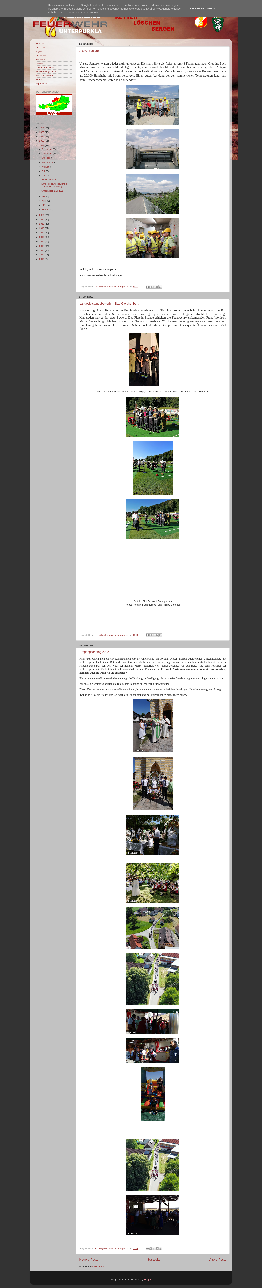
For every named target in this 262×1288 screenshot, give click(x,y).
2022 (42, 145)
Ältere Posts (217, 1259)
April (44, 201)
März (45, 205)
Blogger (147, 1279)
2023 (42, 141)
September (48, 162)
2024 (42, 136)
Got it (211, 8)
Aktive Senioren (89, 50)
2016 (42, 237)
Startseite (153, 1259)
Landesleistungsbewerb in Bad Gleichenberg (109, 303)
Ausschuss (41, 47)
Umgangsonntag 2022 (94, 652)
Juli (44, 171)
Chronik (40, 63)
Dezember (47, 149)
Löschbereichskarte (45, 67)
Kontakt (39, 79)
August (46, 167)
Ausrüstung (41, 55)
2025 (42, 132)
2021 (42, 215)
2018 (42, 228)
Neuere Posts (88, 1259)
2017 (42, 232)
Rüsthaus (40, 59)
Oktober (46, 158)
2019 (42, 224)
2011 (42, 259)
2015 (42, 241)
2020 (42, 219)
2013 (42, 250)
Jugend (39, 51)
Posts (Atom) (97, 1266)
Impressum (41, 83)
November (47, 153)
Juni (44, 175)
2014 (42, 246)
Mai (44, 196)
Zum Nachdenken (45, 75)
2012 (42, 254)
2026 (42, 127)
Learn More (196, 8)
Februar (46, 209)
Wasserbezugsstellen (46, 71)
